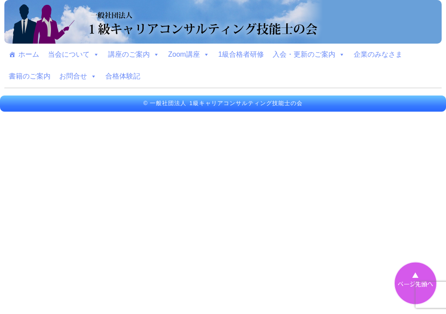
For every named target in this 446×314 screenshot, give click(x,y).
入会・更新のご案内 (309, 54)
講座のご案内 (133, 54)
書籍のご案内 (30, 76)
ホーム (28, 54)
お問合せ (78, 76)
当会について (73, 54)
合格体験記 (122, 76)
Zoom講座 (188, 54)
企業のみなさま (378, 54)
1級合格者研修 (241, 54)
